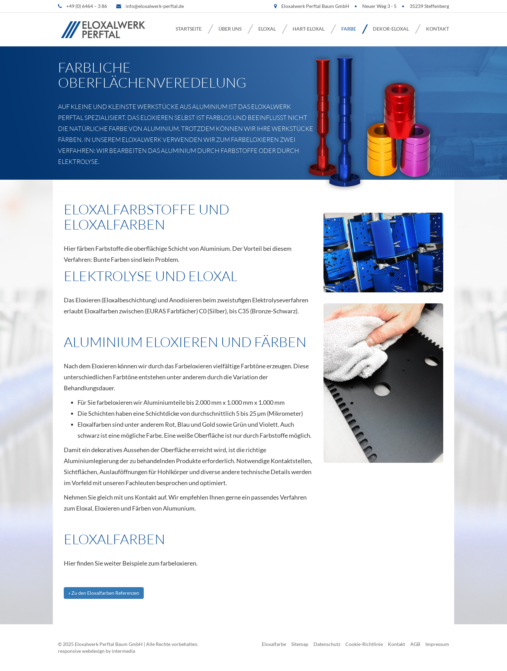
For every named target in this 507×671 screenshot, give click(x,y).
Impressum (437, 644)
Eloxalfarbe (274, 644)
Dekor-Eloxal (391, 29)
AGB (415, 644)
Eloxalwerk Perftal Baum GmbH (109, 644)
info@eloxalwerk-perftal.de (155, 6)
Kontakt (437, 29)
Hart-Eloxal (309, 29)
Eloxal (267, 29)
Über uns (230, 29)
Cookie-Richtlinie (364, 644)
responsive (69, 651)
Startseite (189, 29)
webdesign (93, 651)
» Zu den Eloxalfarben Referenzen (103, 593)
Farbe (348, 29)
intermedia (123, 651)
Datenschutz (327, 644)
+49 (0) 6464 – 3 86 (86, 6)
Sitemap (299, 644)
